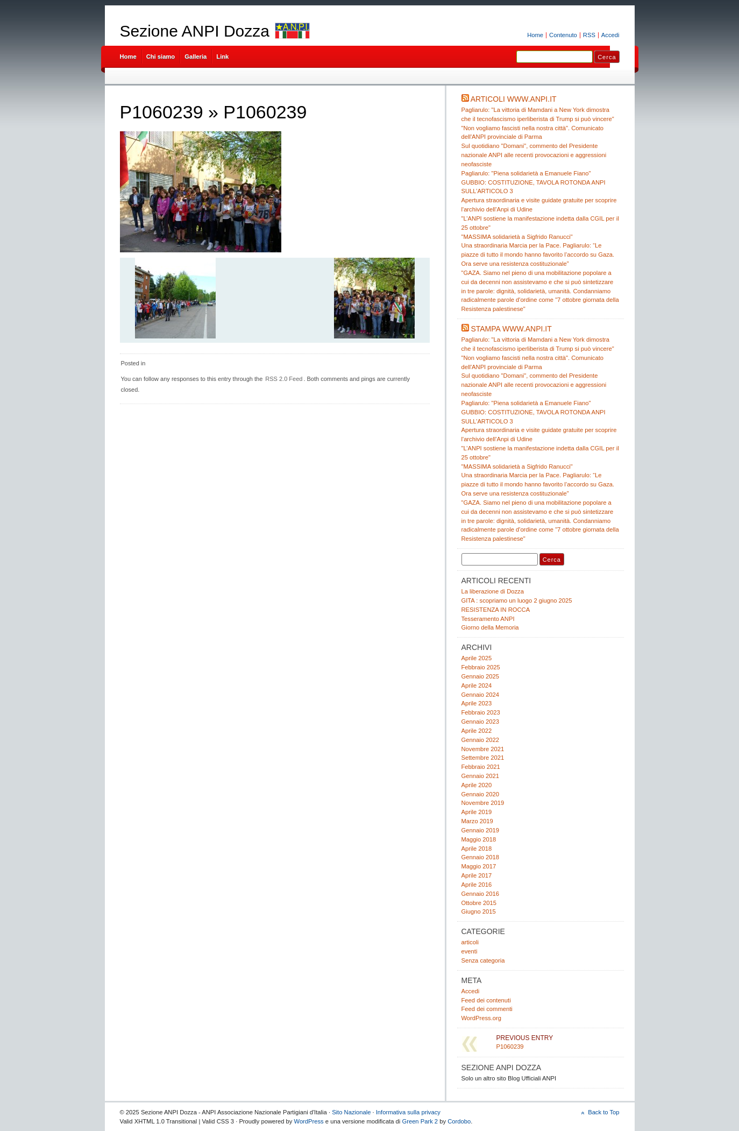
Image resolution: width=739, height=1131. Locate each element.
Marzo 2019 (477, 821)
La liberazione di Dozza (492, 591)
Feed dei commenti (487, 1009)
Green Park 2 (420, 1121)
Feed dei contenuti (486, 1000)
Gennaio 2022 (480, 740)
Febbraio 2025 (480, 667)
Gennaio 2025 (480, 676)
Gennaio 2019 (480, 830)
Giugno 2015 (478, 911)
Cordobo (459, 1121)
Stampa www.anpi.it (511, 328)
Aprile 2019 (476, 812)
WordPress (309, 1121)
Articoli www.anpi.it (514, 99)
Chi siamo (160, 56)
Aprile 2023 (476, 703)
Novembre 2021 (482, 749)
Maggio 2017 (478, 866)
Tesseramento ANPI (488, 619)
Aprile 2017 (476, 875)
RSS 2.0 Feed (283, 379)
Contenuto (563, 35)
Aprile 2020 (476, 785)
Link (222, 56)
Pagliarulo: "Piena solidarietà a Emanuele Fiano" (526, 173)
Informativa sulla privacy (408, 1112)
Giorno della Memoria (490, 627)
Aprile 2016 (476, 884)
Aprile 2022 (476, 730)
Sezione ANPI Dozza (194, 31)
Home (535, 35)
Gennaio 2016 (480, 893)
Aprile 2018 (476, 848)
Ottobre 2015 (478, 903)
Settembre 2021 (482, 757)
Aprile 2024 (476, 685)
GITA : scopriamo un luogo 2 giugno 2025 (516, 600)
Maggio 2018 (478, 839)
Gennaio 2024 (480, 694)
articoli (470, 942)
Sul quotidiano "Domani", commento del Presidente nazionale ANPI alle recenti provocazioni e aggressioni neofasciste (534, 155)
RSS (589, 35)
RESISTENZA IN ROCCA (495, 609)
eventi (469, 951)
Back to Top (603, 1112)
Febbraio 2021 (480, 767)
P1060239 (161, 112)
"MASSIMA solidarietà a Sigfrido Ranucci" (517, 237)
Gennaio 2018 (480, 857)
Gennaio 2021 (480, 776)
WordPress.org (481, 1018)
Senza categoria (483, 960)
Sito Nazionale (351, 1112)
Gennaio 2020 (480, 794)
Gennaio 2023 (480, 721)
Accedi (610, 35)
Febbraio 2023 (480, 712)
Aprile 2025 (476, 658)
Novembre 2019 (482, 803)
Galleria (195, 56)
